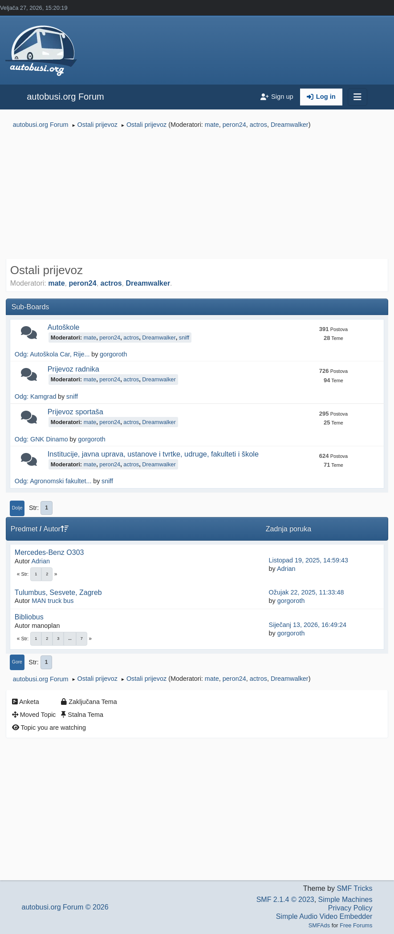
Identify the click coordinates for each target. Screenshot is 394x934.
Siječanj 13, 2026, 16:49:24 (307, 624)
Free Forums (356, 925)
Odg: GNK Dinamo (41, 439)
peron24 (234, 124)
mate (212, 124)
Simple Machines (345, 899)
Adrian (40, 561)
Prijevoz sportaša (75, 412)
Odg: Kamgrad (36, 396)
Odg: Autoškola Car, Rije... (52, 354)
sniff (184, 337)
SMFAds (319, 925)
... (70, 638)
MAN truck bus (52, 600)
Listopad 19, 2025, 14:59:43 (308, 560)
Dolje (17, 507)
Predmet (24, 529)
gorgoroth (113, 354)
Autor (56, 529)
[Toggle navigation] (357, 97)
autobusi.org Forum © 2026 (65, 907)
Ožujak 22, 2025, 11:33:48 (306, 592)
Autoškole (64, 327)
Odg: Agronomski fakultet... (53, 481)
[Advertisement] (197, 195)
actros (258, 124)
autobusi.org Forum (65, 96)
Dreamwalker (290, 124)
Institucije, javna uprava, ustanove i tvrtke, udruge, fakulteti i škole (153, 454)
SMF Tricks (354, 888)
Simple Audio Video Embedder (324, 916)
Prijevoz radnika (73, 369)
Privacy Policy (350, 908)
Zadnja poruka (288, 529)
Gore (17, 661)
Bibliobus (29, 617)
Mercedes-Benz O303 (49, 552)
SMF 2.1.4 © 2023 (285, 899)
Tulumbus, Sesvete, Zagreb (58, 592)
